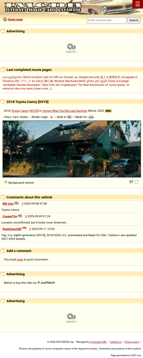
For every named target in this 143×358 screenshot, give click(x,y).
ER (17, 81)
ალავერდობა (12, 77)
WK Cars (8, 203)
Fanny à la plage (118, 81)
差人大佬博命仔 (110, 77)
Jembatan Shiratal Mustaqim (21, 85)
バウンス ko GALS (31, 81)
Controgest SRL (98, 341)
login (20, 259)
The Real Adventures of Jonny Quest (101, 85)
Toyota (15, 111)
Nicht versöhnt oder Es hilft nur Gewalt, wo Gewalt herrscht (61, 77)
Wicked (59, 81)
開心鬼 (48, 81)
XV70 (34, 111)
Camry (25, 111)
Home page (15, 19)
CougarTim (10, 216)
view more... (43, 88)
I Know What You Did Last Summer (64, 111)
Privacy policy (131, 341)
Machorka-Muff (75, 81)
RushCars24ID (12, 229)
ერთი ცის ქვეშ (96, 81)
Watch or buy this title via (29, 283)
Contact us (115, 341)
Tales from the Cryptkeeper (59, 85)
